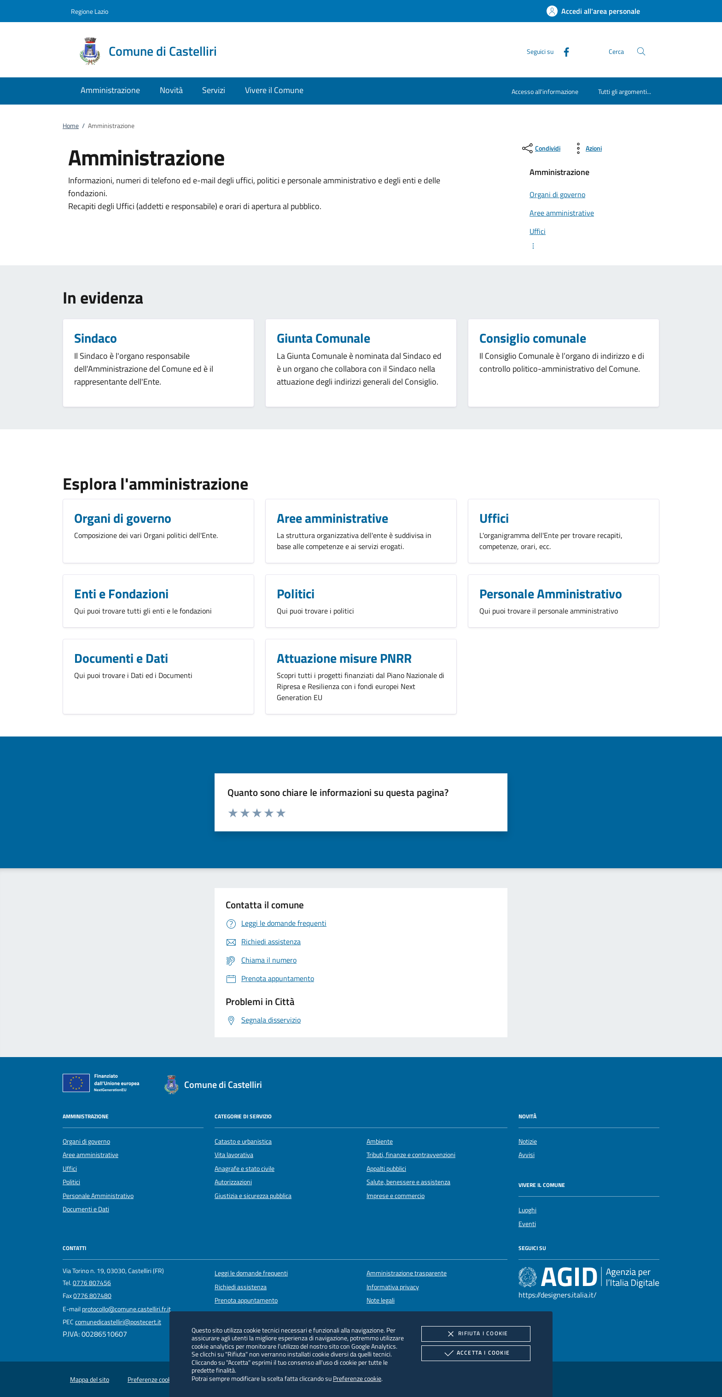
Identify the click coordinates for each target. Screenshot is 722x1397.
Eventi (527, 1224)
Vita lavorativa (234, 1155)
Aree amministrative (90, 1155)
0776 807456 (92, 1283)
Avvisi (526, 1155)
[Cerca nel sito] (641, 51)
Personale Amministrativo (98, 1196)
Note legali (381, 1300)
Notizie (527, 1141)
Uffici (70, 1168)
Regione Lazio (89, 11)
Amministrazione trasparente (407, 1273)
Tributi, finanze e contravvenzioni (411, 1155)
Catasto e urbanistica (243, 1141)
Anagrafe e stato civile (244, 1168)
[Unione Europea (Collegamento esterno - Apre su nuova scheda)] (104, 1085)
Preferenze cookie (357, 1378)
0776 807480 (92, 1296)
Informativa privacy (393, 1287)
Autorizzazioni (233, 1182)
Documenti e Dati (86, 1209)
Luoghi (527, 1210)
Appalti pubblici (386, 1168)
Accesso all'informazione (545, 91)
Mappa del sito (89, 1379)
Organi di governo (86, 1141)
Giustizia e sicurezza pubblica (253, 1196)
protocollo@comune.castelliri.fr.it (126, 1309)
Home (71, 126)
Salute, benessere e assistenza (408, 1182)
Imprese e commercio (396, 1196)
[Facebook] (562, 51)
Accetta (476, 1353)
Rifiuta (475, 1334)
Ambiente (380, 1141)
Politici (71, 1182)
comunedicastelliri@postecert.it (118, 1322)
